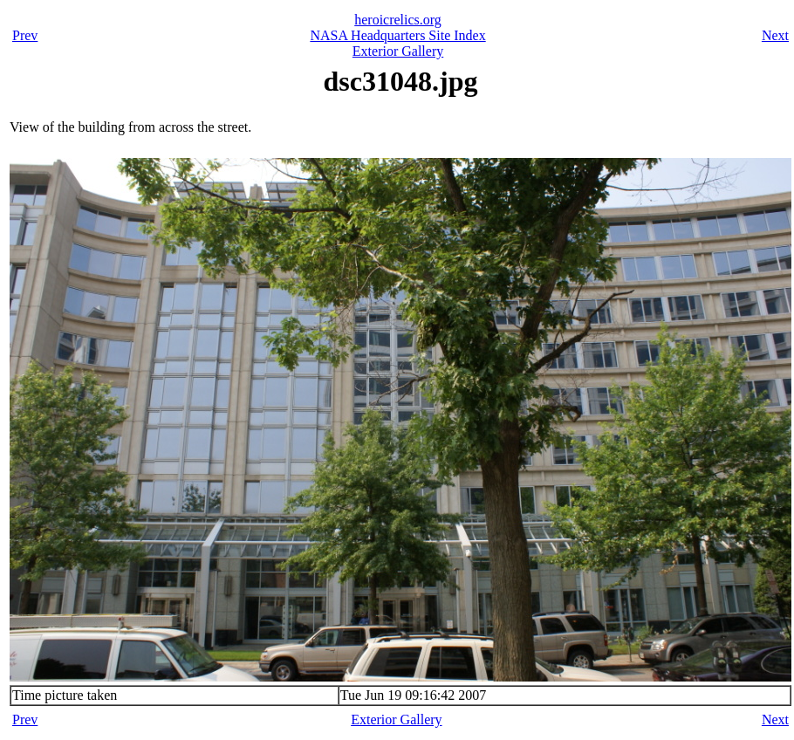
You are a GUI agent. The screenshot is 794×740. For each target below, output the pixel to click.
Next (775, 35)
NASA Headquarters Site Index (397, 35)
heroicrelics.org (397, 19)
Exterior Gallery (398, 51)
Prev (25, 35)
